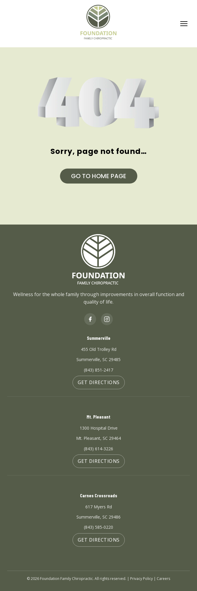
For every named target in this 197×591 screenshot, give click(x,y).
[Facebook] (90, 319)
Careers (163, 578)
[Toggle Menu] (184, 24)
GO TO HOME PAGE (98, 176)
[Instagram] (107, 319)
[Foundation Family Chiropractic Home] (98, 24)
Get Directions (99, 382)
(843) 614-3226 (98, 448)
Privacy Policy (141, 578)
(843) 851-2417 (98, 370)
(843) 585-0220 (98, 527)
